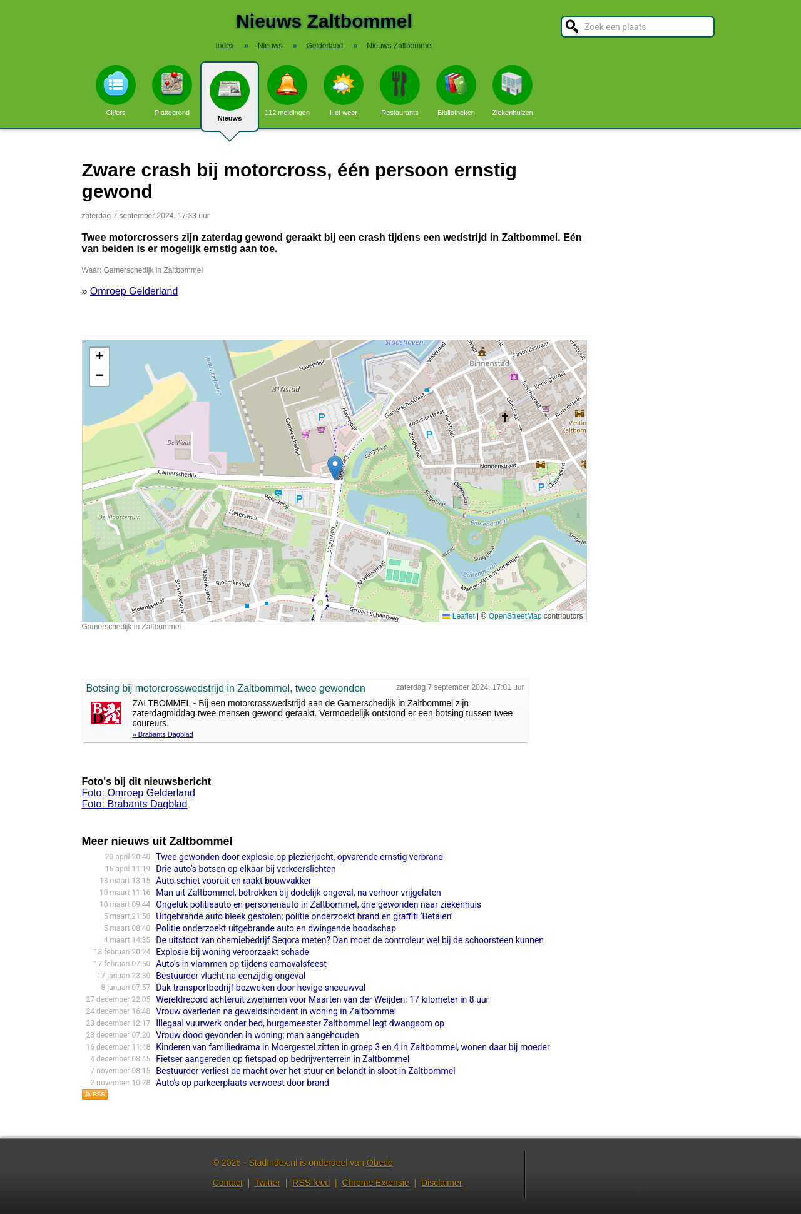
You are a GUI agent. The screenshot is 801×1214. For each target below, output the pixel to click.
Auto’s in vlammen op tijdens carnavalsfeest (241, 964)
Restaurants (400, 90)
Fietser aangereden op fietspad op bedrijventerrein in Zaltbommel (282, 1059)
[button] (335, 468)
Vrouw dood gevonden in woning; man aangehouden (257, 1035)
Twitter (267, 1183)
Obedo (380, 1163)
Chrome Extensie (375, 1183)
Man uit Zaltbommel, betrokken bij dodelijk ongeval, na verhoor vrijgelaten (298, 893)
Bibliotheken (456, 90)
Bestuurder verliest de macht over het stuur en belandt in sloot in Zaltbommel (305, 1071)
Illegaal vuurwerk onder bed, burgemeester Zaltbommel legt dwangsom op (300, 1023)
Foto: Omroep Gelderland (138, 792)
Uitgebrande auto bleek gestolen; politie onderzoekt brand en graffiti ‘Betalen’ (304, 916)
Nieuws (230, 101)
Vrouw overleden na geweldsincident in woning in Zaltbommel (276, 1011)
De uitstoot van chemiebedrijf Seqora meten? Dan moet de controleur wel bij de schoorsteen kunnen (350, 940)
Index (224, 45)
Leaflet (458, 616)
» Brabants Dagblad (163, 734)
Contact (228, 1183)
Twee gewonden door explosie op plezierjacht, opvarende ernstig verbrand (299, 857)
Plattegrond (172, 90)
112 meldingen (287, 90)
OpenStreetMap (515, 616)
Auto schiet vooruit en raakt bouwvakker (233, 881)
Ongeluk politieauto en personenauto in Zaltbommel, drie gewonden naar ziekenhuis (318, 904)
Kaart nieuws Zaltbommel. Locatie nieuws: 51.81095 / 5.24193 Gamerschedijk (333, 480)
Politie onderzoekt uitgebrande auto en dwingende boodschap (276, 928)
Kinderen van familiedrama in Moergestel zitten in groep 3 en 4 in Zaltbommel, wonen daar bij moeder (352, 1047)
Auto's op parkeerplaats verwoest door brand (242, 1083)
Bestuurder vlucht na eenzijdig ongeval (230, 976)
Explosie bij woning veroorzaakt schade (232, 952)
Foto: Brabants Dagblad (135, 804)
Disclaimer (441, 1183)
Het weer (344, 90)
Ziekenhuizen (512, 90)
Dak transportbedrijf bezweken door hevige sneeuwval (260, 988)
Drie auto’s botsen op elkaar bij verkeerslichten (245, 869)
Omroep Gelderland (134, 291)
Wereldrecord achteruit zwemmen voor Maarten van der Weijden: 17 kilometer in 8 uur (322, 999)
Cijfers (116, 90)
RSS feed (311, 1183)
